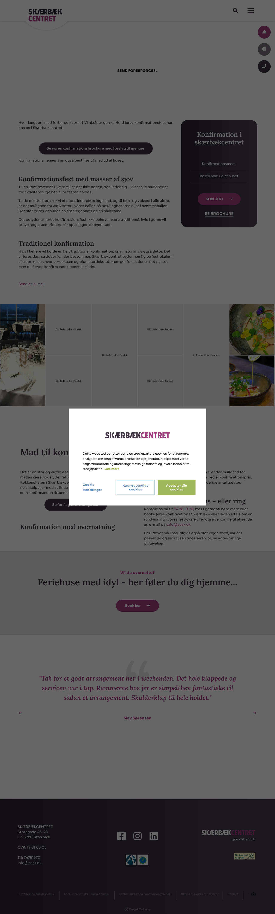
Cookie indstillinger (92, 487)
